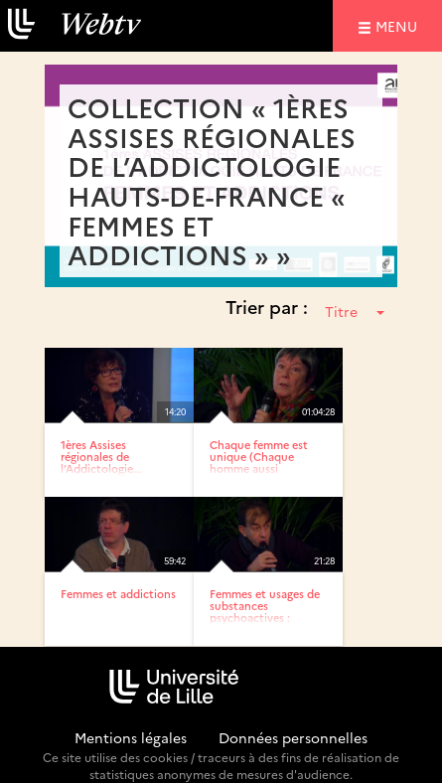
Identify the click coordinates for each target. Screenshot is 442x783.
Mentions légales (130, 737)
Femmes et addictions (118, 593)
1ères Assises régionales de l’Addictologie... (101, 456)
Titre (354, 311)
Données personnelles (293, 737)
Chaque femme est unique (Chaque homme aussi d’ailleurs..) (259, 462)
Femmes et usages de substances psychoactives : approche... (265, 611)
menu (399, 25)
